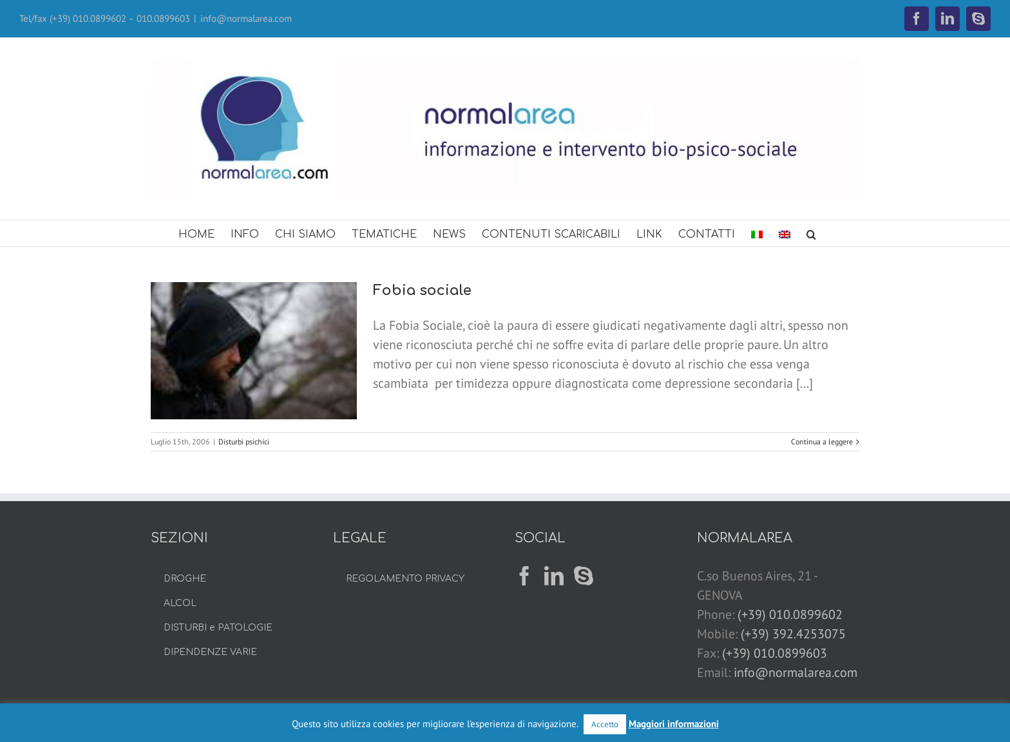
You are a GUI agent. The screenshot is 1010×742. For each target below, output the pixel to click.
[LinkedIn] (554, 575)
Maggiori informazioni (674, 724)
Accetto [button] (604, 724)
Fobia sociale (422, 290)
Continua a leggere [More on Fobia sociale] (822, 441)
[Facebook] (524, 575)
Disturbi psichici (243, 441)
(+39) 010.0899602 (790, 614)
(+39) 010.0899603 (774, 653)
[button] (811, 233)
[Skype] (583, 575)
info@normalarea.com (246, 18)
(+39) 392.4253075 (793, 633)
